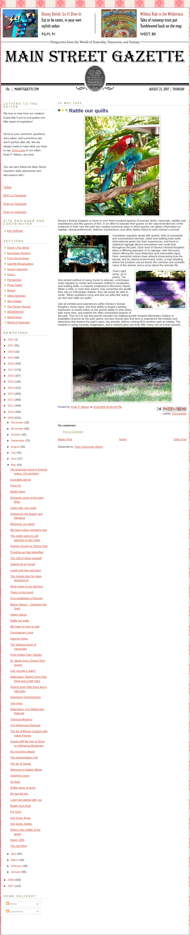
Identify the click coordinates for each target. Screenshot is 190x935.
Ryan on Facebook (14, 203)
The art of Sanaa (20, 763)
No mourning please (22, 751)
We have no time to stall (25, 626)
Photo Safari (14, 285)
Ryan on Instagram (14, 211)
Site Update (14, 301)
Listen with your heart (23, 507)
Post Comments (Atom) (89, 446)
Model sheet (17, 491)
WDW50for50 (15, 311)
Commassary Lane (21, 632)
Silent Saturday (16, 295)
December (17, 422)
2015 (11, 381)
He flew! (15, 781)
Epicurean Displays (19, 253)
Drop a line (18, 150)
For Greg (15, 811)
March (15, 859)
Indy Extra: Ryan (20, 817)
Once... (11, 274)
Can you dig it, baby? (23, 670)
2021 (11, 345)
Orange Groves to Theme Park (29, 546)
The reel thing (18, 845)
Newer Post (65, 439)
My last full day (19, 793)
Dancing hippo (19, 638)
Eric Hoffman (15, 230)
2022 (11, 339)
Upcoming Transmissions (25, 697)
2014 (11, 387)
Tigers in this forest (21, 592)
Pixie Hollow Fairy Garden (26, 654)
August (15, 446)
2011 (11, 405)
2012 (11, 399)
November (17, 428)
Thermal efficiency (21, 719)
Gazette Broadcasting (20, 263)
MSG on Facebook (14, 195)
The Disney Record (19, 306)
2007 (11, 885)
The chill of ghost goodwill (26, 558)
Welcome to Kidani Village (26, 769)
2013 (11, 393)
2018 (11, 363)
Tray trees (16, 703)
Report (11, 290)
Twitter (7, 187)
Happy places (18, 614)
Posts (11, 903)
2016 (11, 375)
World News (14, 317)
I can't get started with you (26, 799)
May (14, 464)
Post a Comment (73, 431)
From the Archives (18, 258)
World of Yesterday (18, 322)
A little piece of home (23, 787)
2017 (11, 369)
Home (122, 439)
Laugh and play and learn (25, 570)
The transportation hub (24, 757)
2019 (11, 357)
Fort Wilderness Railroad (25, 725)
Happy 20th (17, 839)
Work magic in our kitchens (26, 586)
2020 (11, 351)
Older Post (180, 439)
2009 (11, 417)
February (17, 865)
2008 (11, 879)
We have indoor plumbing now (28, 529)
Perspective (179, 413)
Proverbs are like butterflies (27, 552)
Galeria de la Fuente (22, 564)
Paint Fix (15, 485)
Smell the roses (19, 775)
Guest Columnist (17, 269)
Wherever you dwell (22, 523)
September (18, 440)
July (14, 452)
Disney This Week (18, 247)
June (14, 458)
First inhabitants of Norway (26, 598)
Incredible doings (20, 479)
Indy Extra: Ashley (21, 823)
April (14, 853)
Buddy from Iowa (20, 805)
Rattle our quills (19, 620)
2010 (11, 411)
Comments (14, 911)
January (16, 871)
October (16, 434)
